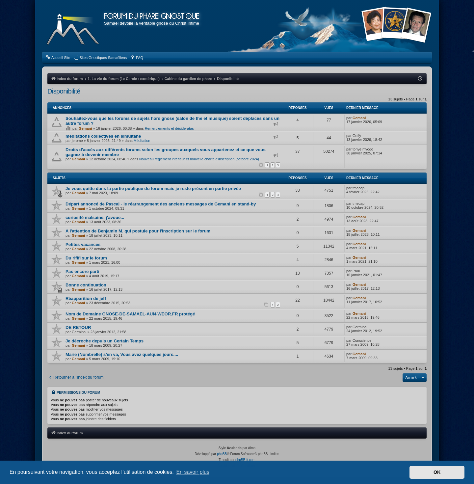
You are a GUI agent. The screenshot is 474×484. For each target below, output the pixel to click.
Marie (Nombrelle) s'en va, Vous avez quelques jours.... (122, 354)
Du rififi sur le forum (86, 257)
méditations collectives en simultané (103, 136)
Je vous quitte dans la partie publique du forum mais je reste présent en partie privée (153, 188)
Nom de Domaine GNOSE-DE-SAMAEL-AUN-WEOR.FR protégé (130, 313)
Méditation (142, 141)
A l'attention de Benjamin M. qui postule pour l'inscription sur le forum (138, 231)
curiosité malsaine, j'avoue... (95, 217)
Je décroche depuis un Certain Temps (105, 340)
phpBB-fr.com (245, 460)
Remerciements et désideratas (169, 128)
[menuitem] (57, 58)
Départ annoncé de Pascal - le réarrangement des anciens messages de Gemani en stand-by (161, 204)
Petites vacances (83, 244)
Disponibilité (63, 91)
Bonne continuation (86, 284)
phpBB (222, 454)
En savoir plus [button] (192, 472)
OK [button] (437, 472)
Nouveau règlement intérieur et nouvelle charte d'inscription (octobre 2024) (199, 159)
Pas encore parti (82, 271)
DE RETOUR (78, 327)
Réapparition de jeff (86, 298)
